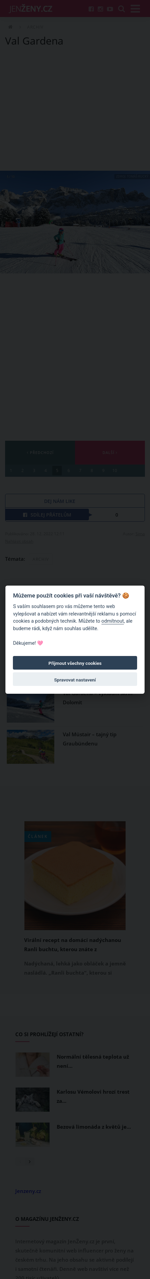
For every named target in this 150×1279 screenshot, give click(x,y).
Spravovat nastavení (75, 680)
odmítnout (112, 621)
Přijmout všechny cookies (75, 663)
